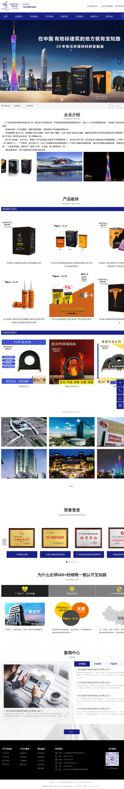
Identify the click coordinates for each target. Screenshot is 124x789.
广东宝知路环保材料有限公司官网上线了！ (24, 711)
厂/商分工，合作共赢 (25, 593)
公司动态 (82, 664)
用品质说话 (72, 593)
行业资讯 (97, 664)
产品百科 (113, 664)
